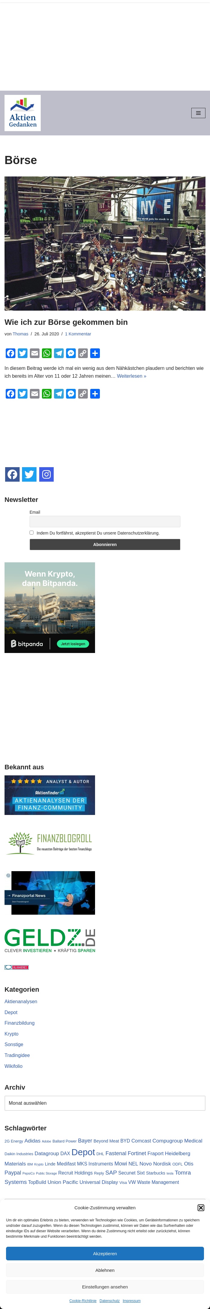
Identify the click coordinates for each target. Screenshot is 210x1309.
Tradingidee (17, 1055)
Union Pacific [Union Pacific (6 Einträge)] (62, 1182)
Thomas (20, 333)
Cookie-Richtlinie (83, 1301)
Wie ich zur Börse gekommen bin (66, 322)
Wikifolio (14, 1066)
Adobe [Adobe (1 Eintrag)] (46, 1141)
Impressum (132, 1301)
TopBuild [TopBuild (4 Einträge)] (37, 1182)
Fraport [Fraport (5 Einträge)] (156, 1153)
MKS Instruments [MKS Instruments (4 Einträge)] (95, 1163)
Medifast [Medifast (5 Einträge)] (66, 1164)
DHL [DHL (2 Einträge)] (100, 1154)
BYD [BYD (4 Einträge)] (125, 1140)
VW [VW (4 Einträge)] (132, 1182)
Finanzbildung (20, 1023)
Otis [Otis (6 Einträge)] (188, 1164)
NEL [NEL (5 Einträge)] (133, 1164)
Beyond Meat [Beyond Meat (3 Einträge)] (106, 1141)
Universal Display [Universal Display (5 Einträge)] (98, 1182)
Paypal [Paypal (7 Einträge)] (13, 1173)
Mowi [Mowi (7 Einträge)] (120, 1164)
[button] (201, 1208)
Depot (11, 1012)
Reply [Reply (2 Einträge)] (99, 1173)
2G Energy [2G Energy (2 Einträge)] (14, 1141)
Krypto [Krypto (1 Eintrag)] (38, 1164)
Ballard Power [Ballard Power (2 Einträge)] (64, 1141)
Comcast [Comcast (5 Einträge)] (141, 1141)
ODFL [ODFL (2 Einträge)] (177, 1164)
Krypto (11, 1033)
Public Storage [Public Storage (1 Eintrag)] (46, 1173)
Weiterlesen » (132, 376)
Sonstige (14, 1044)
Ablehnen (104, 1270)
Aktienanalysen (21, 1001)
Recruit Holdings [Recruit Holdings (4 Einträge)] (75, 1172)
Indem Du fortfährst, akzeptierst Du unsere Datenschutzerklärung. (95, 533)
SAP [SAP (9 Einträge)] (111, 1172)
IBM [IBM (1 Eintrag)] (30, 1164)
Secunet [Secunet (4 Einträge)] (126, 1172)
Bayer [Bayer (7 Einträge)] (85, 1141)
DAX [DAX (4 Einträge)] (65, 1153)
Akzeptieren (105, 1253)
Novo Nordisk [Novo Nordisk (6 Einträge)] (155, 1164)
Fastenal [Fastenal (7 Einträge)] (116, 1153)
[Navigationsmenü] (198, 113)
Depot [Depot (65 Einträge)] (83, 1152)
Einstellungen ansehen (105, 1286)
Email (35, 512)
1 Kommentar (78, 333)
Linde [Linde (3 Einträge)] (50, 1164)
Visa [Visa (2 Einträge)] (123, 1182)
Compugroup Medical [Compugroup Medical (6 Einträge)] (177, 1141)
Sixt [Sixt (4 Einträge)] (141, 1172)
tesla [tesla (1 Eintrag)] (170, 1173)
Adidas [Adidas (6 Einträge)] (32, 1141)
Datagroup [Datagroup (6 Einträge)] (47, 1153)
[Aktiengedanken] (23, 113)
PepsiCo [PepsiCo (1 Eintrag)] (29, 1173)
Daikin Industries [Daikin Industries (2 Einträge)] (19, 1154)
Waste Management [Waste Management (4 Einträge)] (158, 1182)
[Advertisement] (105, 45)
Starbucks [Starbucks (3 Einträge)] (155, 1173)
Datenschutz (110, 1301)
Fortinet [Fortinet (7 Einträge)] (137, 1153)
